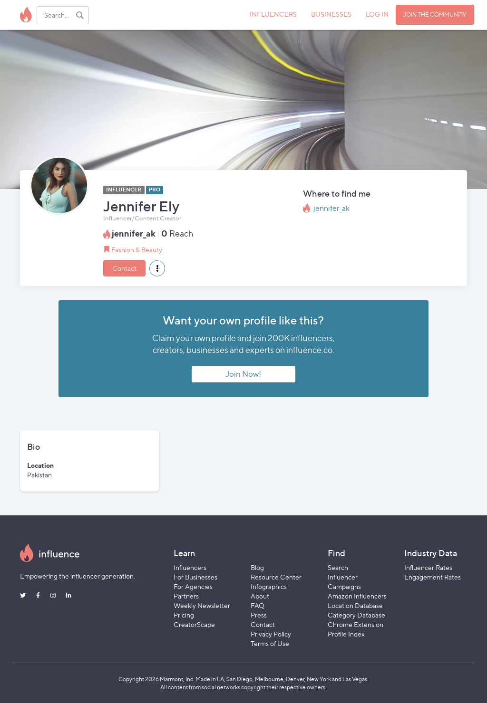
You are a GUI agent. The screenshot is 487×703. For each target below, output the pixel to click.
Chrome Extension (355, 624)
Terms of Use (270, 643)
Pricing (184, 615)
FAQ (257, 605)
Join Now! (243, 374)
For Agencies (193, 586)
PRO (154, 190)
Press (259, 615)
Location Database (355, 605)
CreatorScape (194, 624)
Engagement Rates (432, 577)
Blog (257, 567)
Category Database (356, 615)
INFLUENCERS (273, 14)
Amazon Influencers (357, 596)
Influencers (190, 567)
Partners (186, 596)
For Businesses (195, 577)
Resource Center (276, 577)
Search (338, 567)
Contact (124, 268)
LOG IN (377, 14)
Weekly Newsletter (202, 605)
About (260, 596)
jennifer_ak (331, 208)
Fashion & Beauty (136, 250)
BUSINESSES (331, 14)
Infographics (269, 586)
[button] (157, 268)
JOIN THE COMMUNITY (435, 14)
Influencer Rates (428, 567)
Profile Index (346, 634)
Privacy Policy (271, 634)
